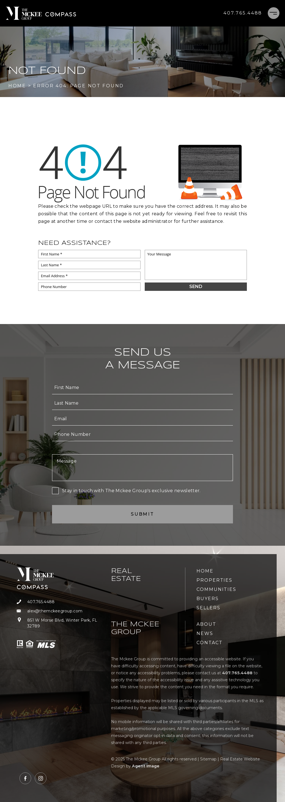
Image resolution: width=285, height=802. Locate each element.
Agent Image (145, 766)
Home (204, 571)
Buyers (207, 598)
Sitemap (208, 759)
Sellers (208, 607)
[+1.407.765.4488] (242, 13)
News (204, 633)
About (206, 624)
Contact (209, 642)
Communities (216, 589)
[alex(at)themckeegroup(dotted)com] (60, 611)
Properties (214, 580)
